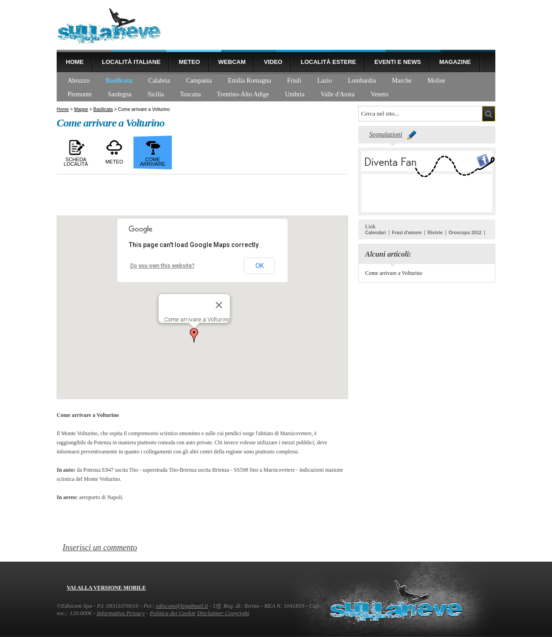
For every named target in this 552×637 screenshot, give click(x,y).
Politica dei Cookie (173, 613)
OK (259, 265)
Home (75, 61)
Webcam (232, 61)
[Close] (219, 305)
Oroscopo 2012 (465, 232)
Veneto (379, 94)
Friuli (294, 80)
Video (273, 61)
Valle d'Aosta (337, 94)
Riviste (435, 232)
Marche (402, 80)
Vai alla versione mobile (106, 587)
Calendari (375, 232)
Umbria (295, 94)
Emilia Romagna (249, 80)
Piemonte (80, 94)
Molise (436, 80)
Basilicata (119, 80)
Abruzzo (79, 80)
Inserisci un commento (100, 547)
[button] (194, 335)
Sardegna (120, 94)
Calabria (159, 80)
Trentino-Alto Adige (243, 94)
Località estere (328, 61)
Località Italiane (131, 61)
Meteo (189, 61)
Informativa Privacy (121, 613)
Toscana (190, 94)
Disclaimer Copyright (223, 613)
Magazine (455, 61)
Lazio (324, 80)
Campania (199, 80)
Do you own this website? (162, 266)
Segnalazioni (385, 134)
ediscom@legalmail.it (182, 605)
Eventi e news (397, 61)
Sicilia (156, 94)
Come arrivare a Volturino (393, 273)
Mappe (81, 109)
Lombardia (362, 80)
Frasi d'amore (407, 232)
